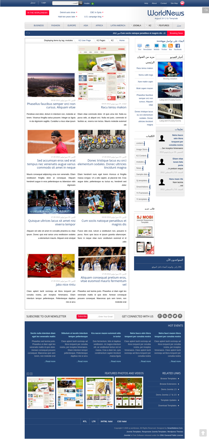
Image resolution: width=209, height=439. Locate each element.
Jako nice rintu (65, 284)
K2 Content (141, 156)
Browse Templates (168, 378)
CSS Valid (121, 421)
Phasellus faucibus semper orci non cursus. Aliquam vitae (51, 105)
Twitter (164, 47)
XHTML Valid (106, 421)
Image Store (142, 149)
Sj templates (142, 181)
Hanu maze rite (176, 179)
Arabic (89, 3)
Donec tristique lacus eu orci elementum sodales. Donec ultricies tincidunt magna (101, 163)
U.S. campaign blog (92, 17)
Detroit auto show (67, 12)
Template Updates (168, 400)
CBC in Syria (95, 12)
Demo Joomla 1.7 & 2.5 (166, 395)
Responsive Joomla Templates (154, 432)
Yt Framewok (142, 193)
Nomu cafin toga (145, 75)
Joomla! (127, 435)
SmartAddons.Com (174, 428)
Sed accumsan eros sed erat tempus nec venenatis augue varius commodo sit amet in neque (51, 163)
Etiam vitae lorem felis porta (178, 162)
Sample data (142, 174)
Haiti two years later (66, 17)
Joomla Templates (133, 432)
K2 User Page (84, 40)
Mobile (156, 47)
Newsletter (147, 47)
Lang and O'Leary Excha (170, 91)
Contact (163, 3)
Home (121, 40)
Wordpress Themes (175, 432)
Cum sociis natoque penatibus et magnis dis (141, 33)
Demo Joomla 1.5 (168, 389)
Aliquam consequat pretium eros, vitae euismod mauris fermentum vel (103, 280)
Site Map (174, 3)
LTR (93, 421)
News (139, 168)
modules (140, 162)
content (140, 143)
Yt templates (142, 199)
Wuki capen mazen (144, 88)
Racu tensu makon (113, 107)
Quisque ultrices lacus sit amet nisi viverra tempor (51, 222)
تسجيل (32, 3)
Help (146, 3)
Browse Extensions (168, 384)
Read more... (175, 361)
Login (43, 3)
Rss (170, 47)
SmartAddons (143, 187)
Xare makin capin (145, 82)
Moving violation (170, 70)
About (154, 3)
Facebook (177, 47)
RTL (85, 421)
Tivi (139, 47)
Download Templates (167, 405)
